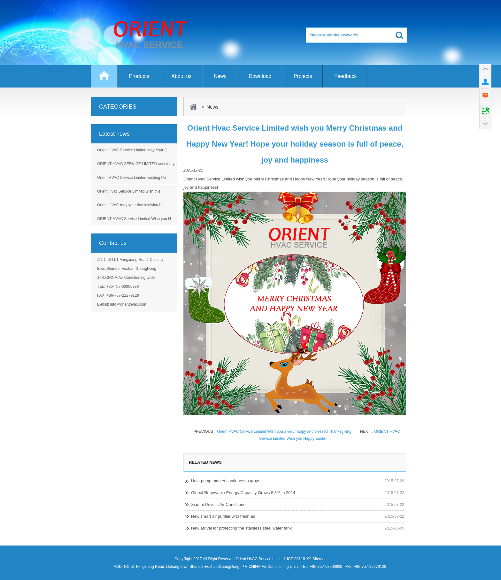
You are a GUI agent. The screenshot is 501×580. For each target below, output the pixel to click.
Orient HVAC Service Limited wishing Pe (131, 177)
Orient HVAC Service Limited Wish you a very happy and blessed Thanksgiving (284, 431)
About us (181, 76)
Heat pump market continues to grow (225, 480)
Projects (303, 76)
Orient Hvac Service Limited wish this (128, 191)
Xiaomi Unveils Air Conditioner (219, 504)
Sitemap (319, 559)
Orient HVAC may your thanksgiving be (130, 205)
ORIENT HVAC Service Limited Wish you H (134, 219)
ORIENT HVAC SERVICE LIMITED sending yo (137, 164)
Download (260, 76)
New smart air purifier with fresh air (223, 516)
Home (104, 79)
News (220, 76)
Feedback (345, 76)
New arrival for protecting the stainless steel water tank (241, 528)
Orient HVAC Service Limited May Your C (132, 150)
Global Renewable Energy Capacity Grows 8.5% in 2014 (243, 492)
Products (139, 76)
